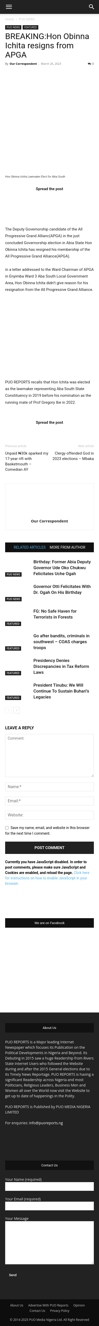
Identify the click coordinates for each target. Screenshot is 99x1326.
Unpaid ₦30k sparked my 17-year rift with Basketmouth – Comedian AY (26, 461)
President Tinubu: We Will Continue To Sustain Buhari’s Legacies (61, 691)
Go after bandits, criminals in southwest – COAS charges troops (61, 641)
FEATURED (30, 27)
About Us (16, 1305)
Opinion (79, 1305)
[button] (9, 7)
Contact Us (37, 1311)
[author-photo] (49, 514)
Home (9, 19)
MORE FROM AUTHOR (67, 547)
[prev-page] (8, 710)
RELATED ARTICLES (30, 547)
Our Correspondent (23, 64)
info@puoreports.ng (46, 1122)
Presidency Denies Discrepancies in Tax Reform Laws (61, 666)
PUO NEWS (27, 19)
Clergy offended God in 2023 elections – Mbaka (73, 456)
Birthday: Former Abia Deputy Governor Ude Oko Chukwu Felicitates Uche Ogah (62, 567)
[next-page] (16, 710)
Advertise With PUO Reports (48, 1305)
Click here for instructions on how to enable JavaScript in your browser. (47, 878)
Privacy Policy (59, 1311)
